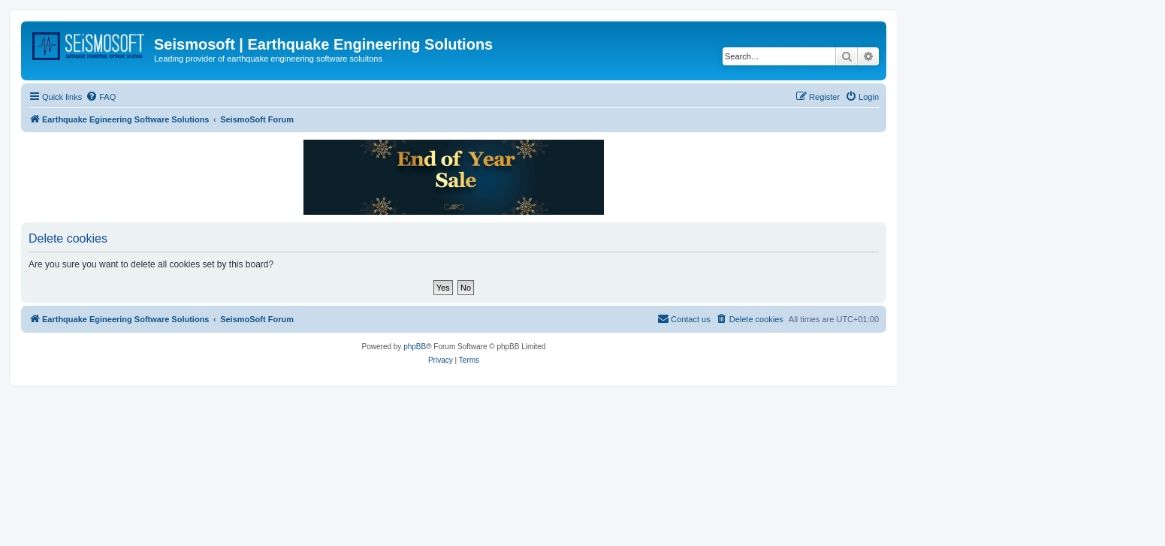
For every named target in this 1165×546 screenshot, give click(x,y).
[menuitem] (101, 97)
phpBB (414, 346)
